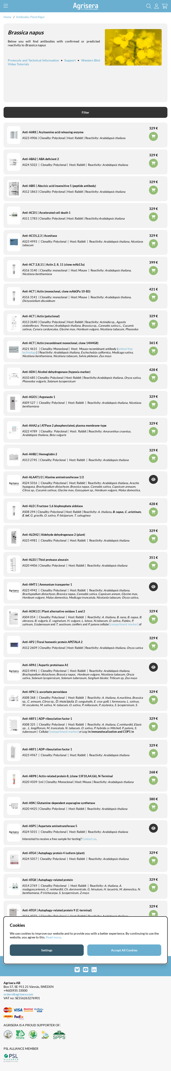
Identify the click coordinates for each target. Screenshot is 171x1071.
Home (7, 17)
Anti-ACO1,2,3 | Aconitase (39, 235)
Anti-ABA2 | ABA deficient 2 (40, 159)
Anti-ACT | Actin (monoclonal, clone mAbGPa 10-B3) (56, 291)
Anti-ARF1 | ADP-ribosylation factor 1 (47, 718)
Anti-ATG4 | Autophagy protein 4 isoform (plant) (53, 853)
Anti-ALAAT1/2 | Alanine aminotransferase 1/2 (53, 477)
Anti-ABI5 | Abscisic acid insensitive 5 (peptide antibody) (59, 186)
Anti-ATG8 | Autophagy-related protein (47, 880)
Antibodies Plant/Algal (30, 17)
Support (70, 60)
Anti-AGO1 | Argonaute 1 (38, 397)
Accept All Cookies (124, 950)
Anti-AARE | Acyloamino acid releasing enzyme (52, 132)
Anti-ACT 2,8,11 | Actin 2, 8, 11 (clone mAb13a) (53, 264)
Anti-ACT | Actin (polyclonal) (41, 316)
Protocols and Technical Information (33, 60)
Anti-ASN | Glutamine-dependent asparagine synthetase (58, 803)
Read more (53, 937)
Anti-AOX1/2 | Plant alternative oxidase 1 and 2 (53, 611)
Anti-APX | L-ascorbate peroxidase (44, 692)
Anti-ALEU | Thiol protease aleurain (45, 559)
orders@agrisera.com (18, 994)
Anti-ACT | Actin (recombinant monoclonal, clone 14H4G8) (60, 343)
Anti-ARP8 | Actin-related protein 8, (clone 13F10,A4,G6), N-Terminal (67, 776)
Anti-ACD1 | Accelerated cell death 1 (46, 212)
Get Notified (153, 479)
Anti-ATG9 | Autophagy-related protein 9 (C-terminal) (57, 910)
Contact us (89, 839)
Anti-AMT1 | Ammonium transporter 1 (47, 584)
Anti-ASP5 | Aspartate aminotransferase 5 (49, 826)
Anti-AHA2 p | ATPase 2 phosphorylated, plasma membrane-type (64, 425)
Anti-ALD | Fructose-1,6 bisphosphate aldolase (52, 506)
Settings (46, 950)
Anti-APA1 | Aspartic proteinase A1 (45, 665)
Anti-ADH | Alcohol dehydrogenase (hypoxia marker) (56, 372)
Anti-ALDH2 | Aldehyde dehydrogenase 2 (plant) (53, 534)
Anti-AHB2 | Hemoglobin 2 (39, 454)
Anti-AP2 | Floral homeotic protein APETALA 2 (52, 642)
